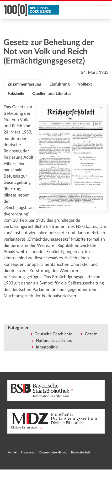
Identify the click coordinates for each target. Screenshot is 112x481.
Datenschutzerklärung (53, 452)
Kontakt (12, 452)
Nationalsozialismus (54, 341)
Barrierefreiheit (80, 452)
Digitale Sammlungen (54, 420)
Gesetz (91, 334)
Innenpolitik (47, 347)
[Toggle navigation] (101, 10)
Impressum (28, 452)
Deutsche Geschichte (53, 334)
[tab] (24, 84)
